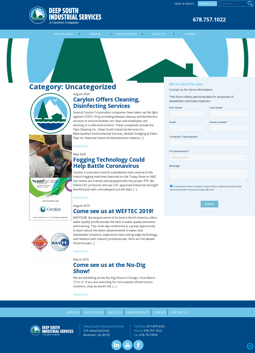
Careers (160, 312)
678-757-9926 (149, 335)
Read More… (81, 146)
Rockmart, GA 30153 (96, 335)
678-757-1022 (153, 331)
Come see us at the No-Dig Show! (109, 268)
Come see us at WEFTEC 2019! (113, 211)
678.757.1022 (209, 19)
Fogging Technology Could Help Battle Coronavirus (109, 162)
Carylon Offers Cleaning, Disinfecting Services (106, 102)
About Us (115, 312)
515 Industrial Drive (96, 331)
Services (73, 312)
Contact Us (207, 3)
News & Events (184, 3)
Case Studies (93, 312)
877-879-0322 (156, 326)
